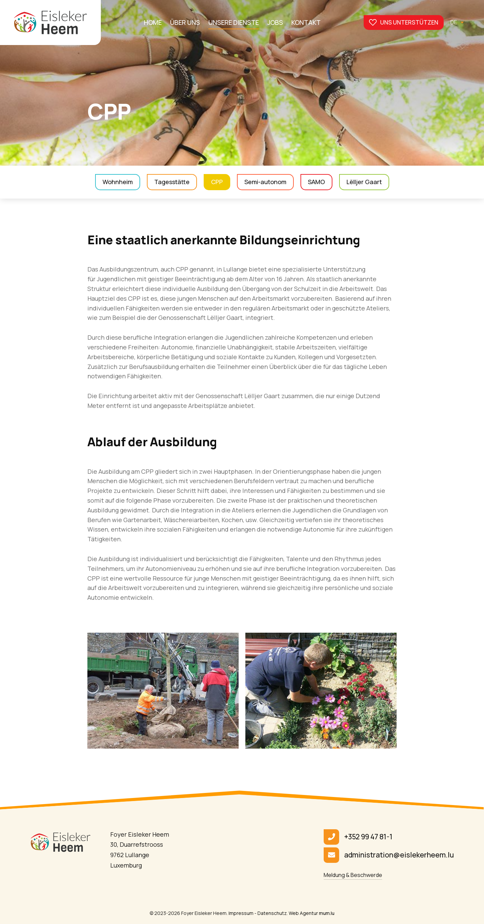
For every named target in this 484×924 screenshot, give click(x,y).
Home (153, 22)
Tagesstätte (172, 182)
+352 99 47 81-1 (368, 836)
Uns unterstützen (409, 22)
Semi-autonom (265, 182)
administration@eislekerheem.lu (399, 854)
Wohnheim (118, 182)
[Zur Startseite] (50, 22)
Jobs (275, 22)
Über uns (185, 22)
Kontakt (306, 22)
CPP (217, 182)
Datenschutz (272, 913)
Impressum (241, 913)
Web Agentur (303, 913)
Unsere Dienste (233, 22)
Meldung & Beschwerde (353, 875)
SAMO (316, 182)
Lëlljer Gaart (364, 182)
